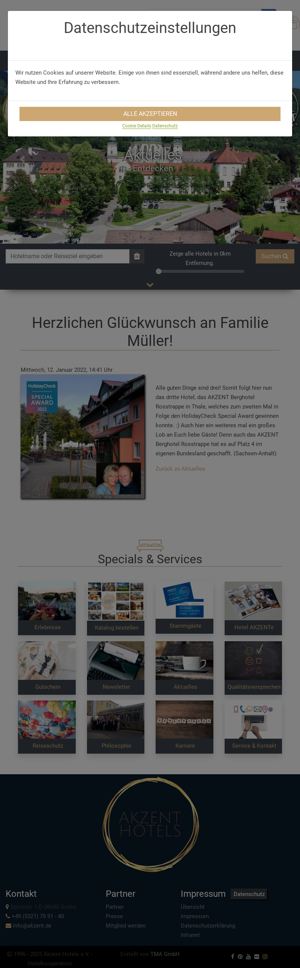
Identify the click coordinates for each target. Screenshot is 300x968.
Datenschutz (165, 126)
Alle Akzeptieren (150, 113)
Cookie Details (136, 126)
